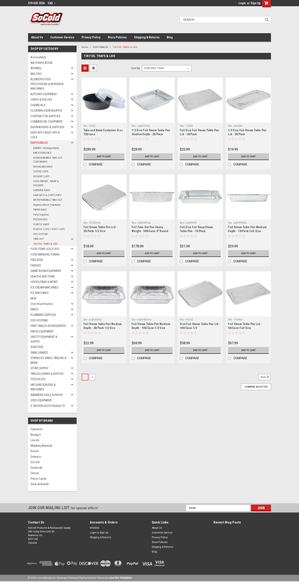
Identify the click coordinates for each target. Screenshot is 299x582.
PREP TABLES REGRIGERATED (48, 326)
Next (265, 377)
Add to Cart (104, 156)
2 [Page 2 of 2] (92, 377)
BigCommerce (87, 577)
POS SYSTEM (40, 234)
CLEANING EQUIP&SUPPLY (46, 110)
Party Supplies (41, 214)
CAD (52, 3)
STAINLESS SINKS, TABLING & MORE (48, 360)
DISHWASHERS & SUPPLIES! (47, 127)
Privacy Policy (91, 37)
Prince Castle (39, 479)
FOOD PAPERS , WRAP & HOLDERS (46, 183)
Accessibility (38, 57)
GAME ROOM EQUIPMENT (46, 271)
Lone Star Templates (120, 577)
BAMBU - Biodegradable (46, 148)
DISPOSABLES (39, 143)
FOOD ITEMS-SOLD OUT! (45, 249)
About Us (37, 37)
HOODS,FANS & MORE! (44, 282)
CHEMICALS (38, 105)
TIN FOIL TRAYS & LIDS (45, 243)
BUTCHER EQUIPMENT (44, 94)
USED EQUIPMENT (41, 400)
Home (84, 47)
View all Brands (40, 484)
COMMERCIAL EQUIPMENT (47, 121)
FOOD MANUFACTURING (45, 254)
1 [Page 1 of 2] (85, 377)
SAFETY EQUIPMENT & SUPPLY (44, 339)
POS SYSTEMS (39, 320)
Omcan (35, 473)
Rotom (35, 451)
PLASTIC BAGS (41, 224)
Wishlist (94, 527)
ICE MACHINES (40, 293)
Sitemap (61, 577)
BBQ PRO (36, 74)
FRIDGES (36, 265)
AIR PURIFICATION (41, 63)
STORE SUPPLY (39, 368)
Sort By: (135, 68)
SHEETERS (37, 347)
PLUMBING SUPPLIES (43, 315)
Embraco (36, 457)
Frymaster (37, 429)
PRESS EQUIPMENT (42, 331)
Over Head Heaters (42, 304)
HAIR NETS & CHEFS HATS (47, 195)
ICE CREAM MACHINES (44, 287)
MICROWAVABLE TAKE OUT (47, 199)
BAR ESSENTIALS (42, 152)
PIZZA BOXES (40, 219)
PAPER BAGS (40, 209)
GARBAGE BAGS (41, 190)
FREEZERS (37, 260)
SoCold (35, 462)
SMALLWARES (39, 352)
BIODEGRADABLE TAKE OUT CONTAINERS (47, 159)
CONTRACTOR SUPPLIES (45, 116)
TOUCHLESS (38, 379)
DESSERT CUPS (41, 176)
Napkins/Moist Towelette (46, 204)
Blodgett (36, 435)
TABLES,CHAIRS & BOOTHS (47, 374)
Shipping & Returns (146, 37)
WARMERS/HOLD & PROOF (47, 395)
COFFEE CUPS (40, 171)
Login (242, 3)
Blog (170, 37)
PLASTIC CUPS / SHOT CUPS (49, 229)
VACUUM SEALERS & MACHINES (43, 387)
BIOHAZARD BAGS (43, 166)
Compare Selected (256, 386)
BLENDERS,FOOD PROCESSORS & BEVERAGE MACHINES (47, 83)
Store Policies (117, 37)
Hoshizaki (37, 468)
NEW (33, 298)
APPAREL (36, 68)
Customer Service (62, 37)
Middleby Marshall (41, 446)
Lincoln (35, 440)
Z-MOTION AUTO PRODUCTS (48, 406)
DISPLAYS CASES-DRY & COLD (45, 135)
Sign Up (255, 3)
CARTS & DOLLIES (41, 99)
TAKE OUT (38, 238)
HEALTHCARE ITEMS (43, 276)
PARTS (34, 309)
